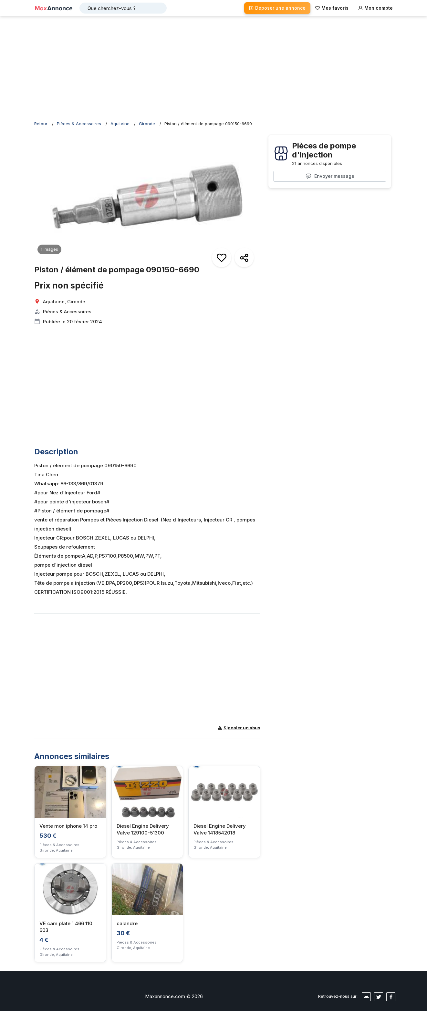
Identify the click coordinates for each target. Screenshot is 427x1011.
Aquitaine (120, 123)
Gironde (147, 123)
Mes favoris (332, 8)
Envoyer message (329, 176)
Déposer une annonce (277, 8)
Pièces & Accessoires (79, 123)
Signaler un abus (239, 727)
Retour (40, 123)
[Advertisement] (213, 68)
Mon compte (375, 8)
